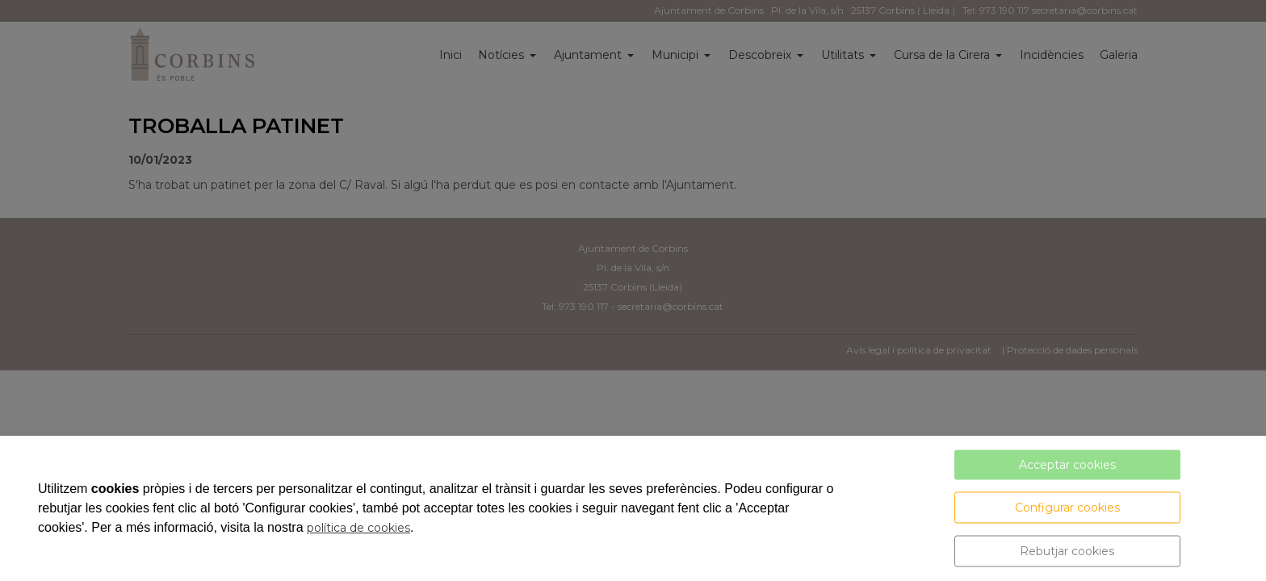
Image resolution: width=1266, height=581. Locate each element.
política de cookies (358, 527)
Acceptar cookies (1067, 465)
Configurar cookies (1067, 507)
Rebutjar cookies (1067, 551)
